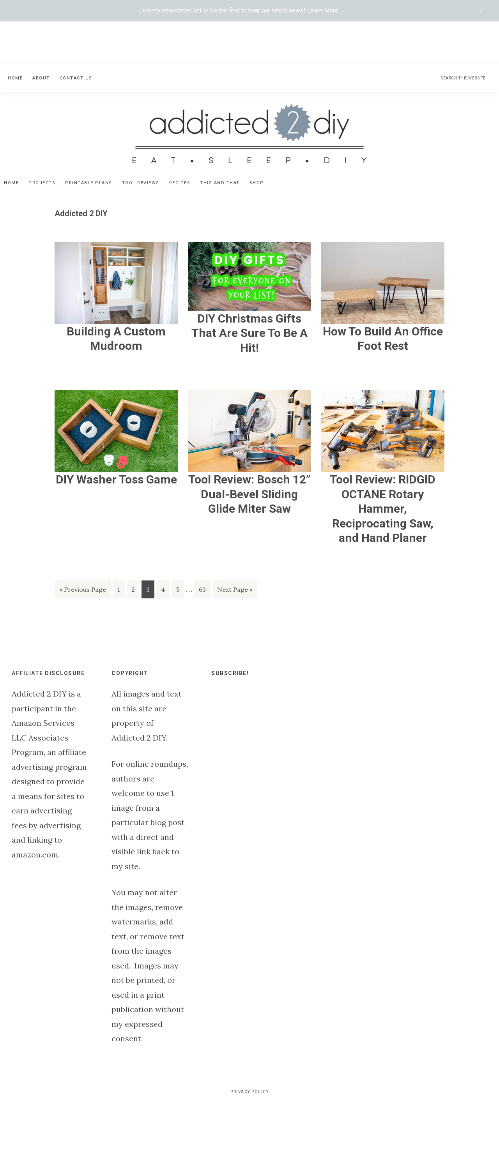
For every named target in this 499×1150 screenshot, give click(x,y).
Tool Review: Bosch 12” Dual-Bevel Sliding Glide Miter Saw (249, 494)
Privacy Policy (249, 1092)
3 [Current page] (150, 590)
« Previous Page (82, 590)
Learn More (322, 10)
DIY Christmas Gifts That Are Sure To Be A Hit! (249, 333)
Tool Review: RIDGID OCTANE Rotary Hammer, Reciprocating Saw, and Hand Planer (382, 509)
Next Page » (235, 590)
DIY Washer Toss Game (116, 479)
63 (204, 590)
